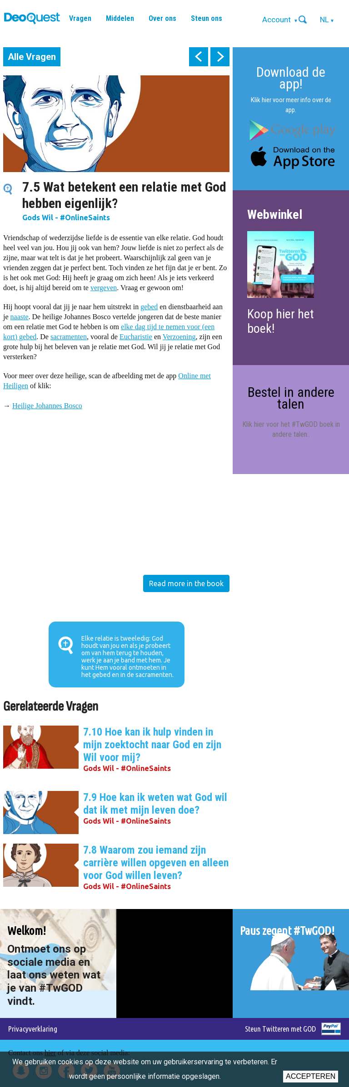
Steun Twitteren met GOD (280, 1028)
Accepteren (310, 1076)
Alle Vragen (32, 56)
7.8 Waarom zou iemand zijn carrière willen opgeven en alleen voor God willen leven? (156, 863)
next (219, 56)
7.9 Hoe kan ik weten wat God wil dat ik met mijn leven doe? (155, 803)
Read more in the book (186, 583)
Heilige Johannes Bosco (47, 406)
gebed (149, 307)
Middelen (120, 18)
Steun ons (206, 18)
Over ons (162, 18)
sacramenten (68, 337)
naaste (19, 317)
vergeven (103, 288)
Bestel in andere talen (291, 398)
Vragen (80, 18)
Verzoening (179, 337)
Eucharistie (136, 337)
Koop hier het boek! (280, 321)
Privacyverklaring (32, 1028)
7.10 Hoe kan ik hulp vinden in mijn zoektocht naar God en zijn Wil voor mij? (152, 745)
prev (198, 56)
